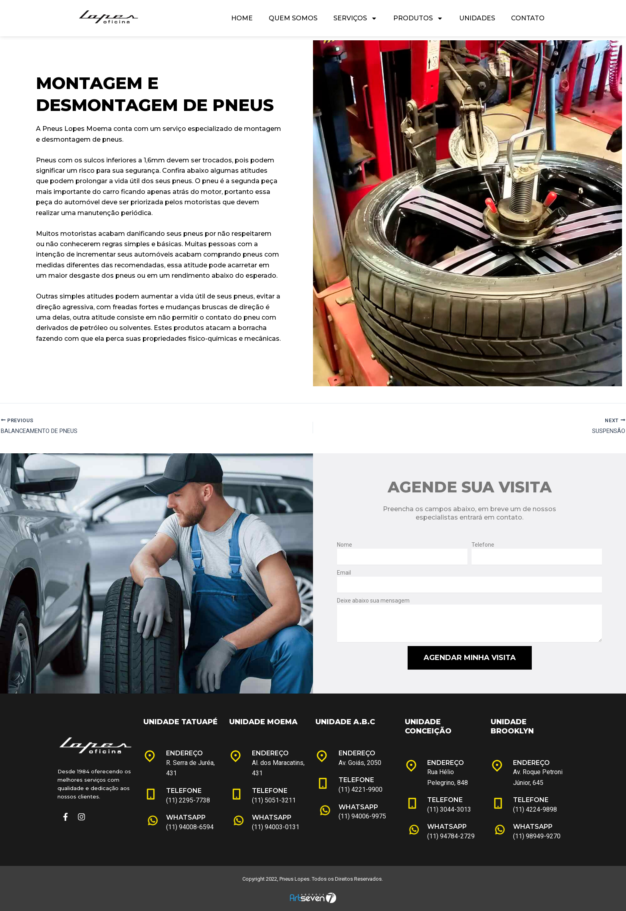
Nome (344, 544)
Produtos (418, 18)
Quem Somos (293, 18)
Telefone (482, 544)
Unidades (477, 18)
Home (242, 18)
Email (344, 572)
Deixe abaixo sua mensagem (373, 600)
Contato (528, 18)
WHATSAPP (186, 818)
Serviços (355, 18)
